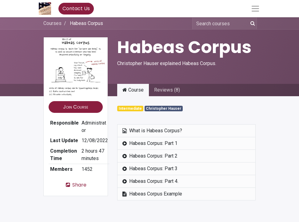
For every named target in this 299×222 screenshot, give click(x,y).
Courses (52, 23)
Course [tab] (133, 90)
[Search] (251, 23)
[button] (76, 107)
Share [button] (76, 184)
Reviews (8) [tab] (167, 90)
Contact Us (76, 8)
